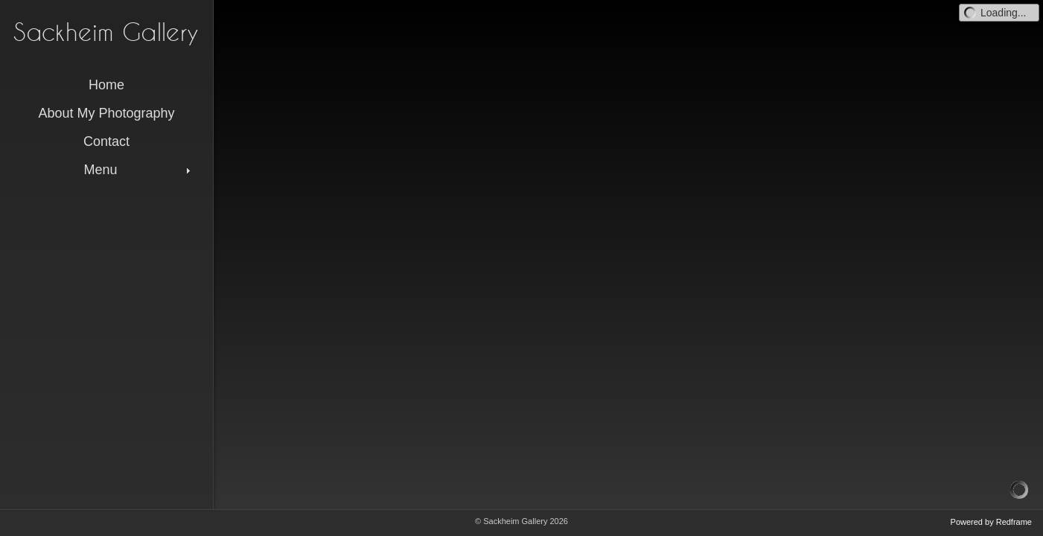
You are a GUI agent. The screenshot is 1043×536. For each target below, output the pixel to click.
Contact (106, 141)
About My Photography (106, 113)
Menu (138, 169)
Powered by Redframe (991, 521)
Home (106, 84)
